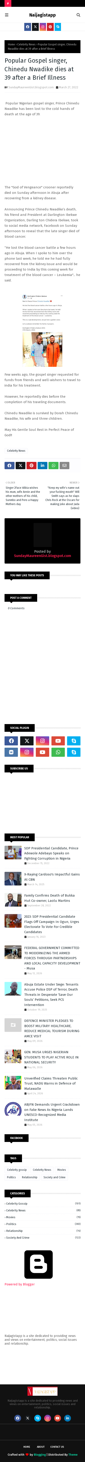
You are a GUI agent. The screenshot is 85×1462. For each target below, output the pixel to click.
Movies (61, 1169)
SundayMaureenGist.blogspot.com (31, 87)
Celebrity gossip (17, 1169)
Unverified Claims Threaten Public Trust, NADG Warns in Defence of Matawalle (51, 1083)
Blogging (40, 1454)
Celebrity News (26, 44)
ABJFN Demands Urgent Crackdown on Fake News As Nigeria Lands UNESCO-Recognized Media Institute (52, 1112)
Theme (73, 1454)
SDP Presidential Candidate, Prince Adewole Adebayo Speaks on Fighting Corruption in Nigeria (51, 853)
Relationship (29, 1177)
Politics (11, 1177)
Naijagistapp (42, 15)
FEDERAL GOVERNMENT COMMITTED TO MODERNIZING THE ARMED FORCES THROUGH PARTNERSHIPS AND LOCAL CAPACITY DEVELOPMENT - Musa (52, 958)
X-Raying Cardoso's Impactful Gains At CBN (52, 877)
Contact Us (57, 1446)
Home (11, 44)
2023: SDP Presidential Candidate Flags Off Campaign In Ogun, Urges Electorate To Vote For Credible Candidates (51, 924)
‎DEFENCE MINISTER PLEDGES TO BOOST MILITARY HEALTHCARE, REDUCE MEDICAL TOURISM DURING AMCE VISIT (51, 1028)
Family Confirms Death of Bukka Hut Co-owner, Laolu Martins (49, 898)
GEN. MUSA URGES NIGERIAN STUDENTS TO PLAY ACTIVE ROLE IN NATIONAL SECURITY (51, 1057)
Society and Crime (55, 1177)
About (41, 1446)
